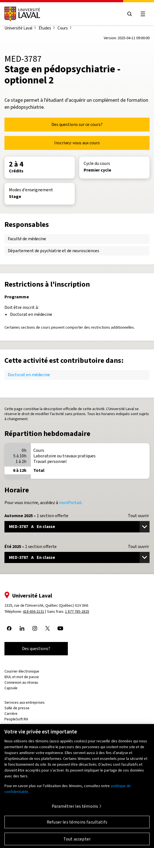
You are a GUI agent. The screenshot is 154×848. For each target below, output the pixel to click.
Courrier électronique (21, 671)
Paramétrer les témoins (75, 809)
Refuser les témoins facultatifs (77, 825)
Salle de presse (16, 708)
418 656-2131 (33, 611)
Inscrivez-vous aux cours (77, 143)
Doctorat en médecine (29, 375)
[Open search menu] (129, 14)
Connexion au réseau (21, 682)
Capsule (11, 688)
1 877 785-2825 (77, 611)
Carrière (11, 713)
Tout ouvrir (138, 515)
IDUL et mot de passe (21, 677)
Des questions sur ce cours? (77, 124)
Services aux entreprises (24, 702)
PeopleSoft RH (16, 719)
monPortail (70, 502)
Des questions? (36, 648)
